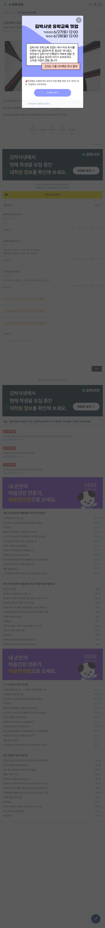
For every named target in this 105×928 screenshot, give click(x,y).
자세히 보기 (52, 92)
